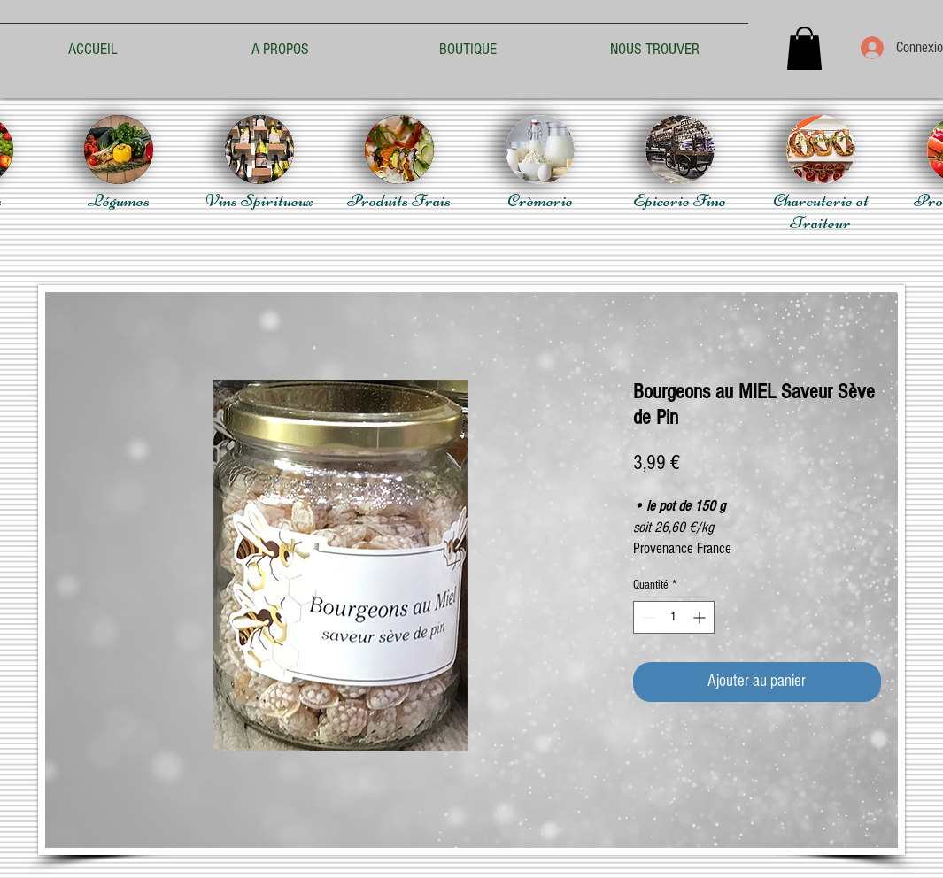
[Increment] (701, 617)
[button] (804, 48)
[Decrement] (647, 617)
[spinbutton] (674, 617)
